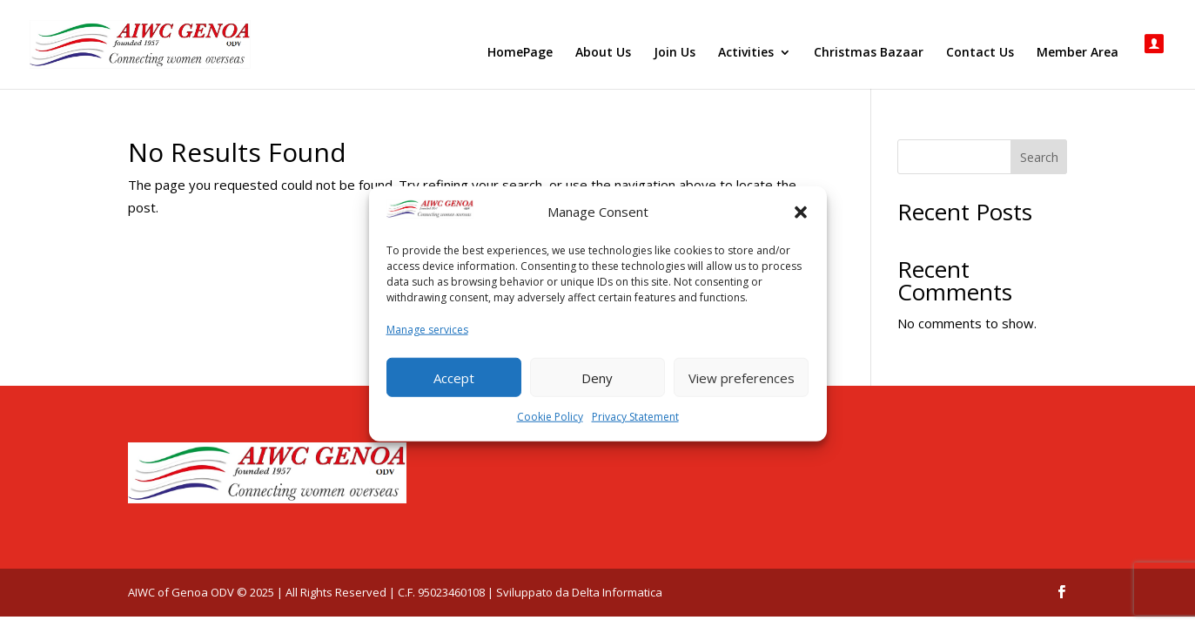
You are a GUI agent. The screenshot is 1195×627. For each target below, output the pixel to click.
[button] (800, 212)
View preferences (741, 377)
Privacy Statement (635, 416)
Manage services (427, 328)
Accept (453, 377)
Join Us (674, 53)
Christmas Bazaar (868, 53)
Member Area (1077, 53)
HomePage (520, 53)
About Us (603, 53)
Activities (746, 53)
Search (1039, 157)
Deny (597, 377)
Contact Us (980, 53)
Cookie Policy (550, 416)
